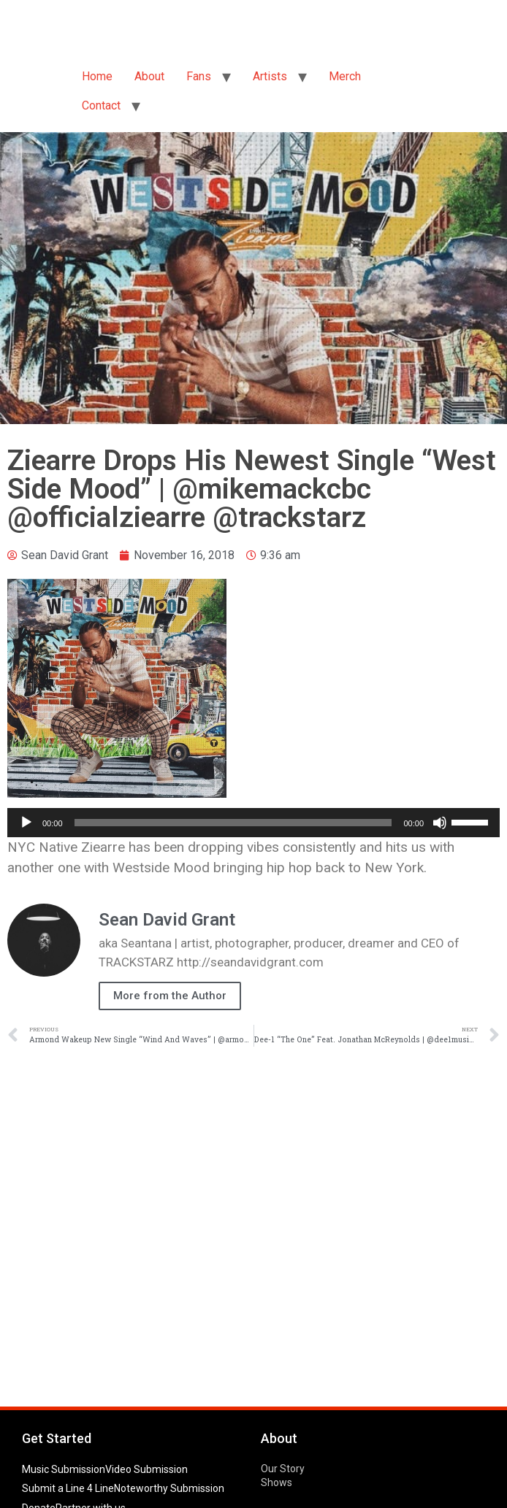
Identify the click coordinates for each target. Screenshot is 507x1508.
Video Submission (146, 1469)
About (149, 76)
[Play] (26, 822)
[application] (253, 822)
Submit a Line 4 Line (68, 1488)
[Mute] (439, 822)
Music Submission (63, 1469)
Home (97, 76)
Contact (101, 105)
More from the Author (169, 995)
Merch (345, 76)
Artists (270, 76)
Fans (198, 76)
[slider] (233, 822)
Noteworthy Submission (169, 1488)
